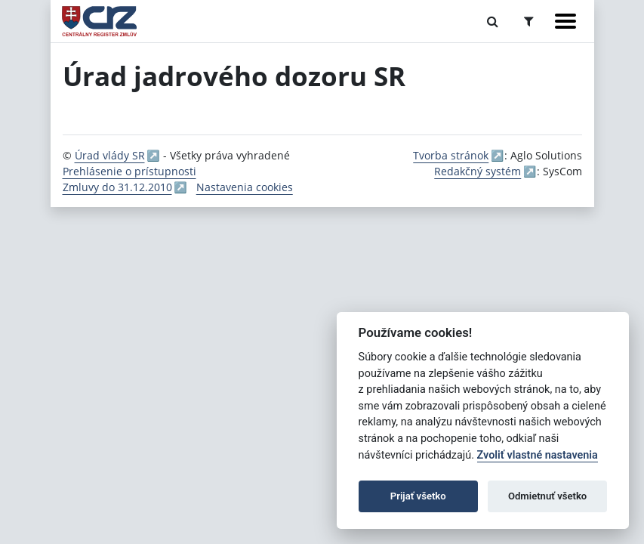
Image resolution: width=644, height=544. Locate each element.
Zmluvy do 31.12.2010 (117, 187)
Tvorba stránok (450, 155)
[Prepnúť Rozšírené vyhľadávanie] (529, 21)
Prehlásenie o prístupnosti (129, 171)
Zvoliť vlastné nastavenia (537, 455)
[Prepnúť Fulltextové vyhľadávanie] (492, 21)
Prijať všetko (418, 496)
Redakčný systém (477, 171)
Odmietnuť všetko (547, 496)
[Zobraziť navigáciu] (565, 21)
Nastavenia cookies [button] (244, 187)
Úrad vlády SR (110, 155)
